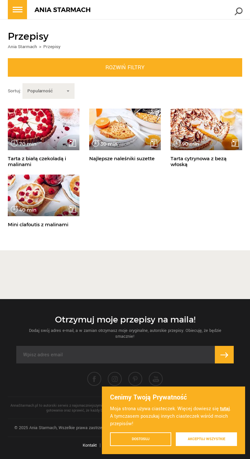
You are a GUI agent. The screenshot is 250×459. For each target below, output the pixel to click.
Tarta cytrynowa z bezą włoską (199, 161)
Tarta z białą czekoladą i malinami (37, 161)
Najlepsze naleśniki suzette (122, 158)
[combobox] (48, 91)
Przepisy (52, 47)
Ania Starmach (22, 47)
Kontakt (90, 445)
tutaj (225, 408)
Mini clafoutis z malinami (38, 224)
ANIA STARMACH (63, 10)
